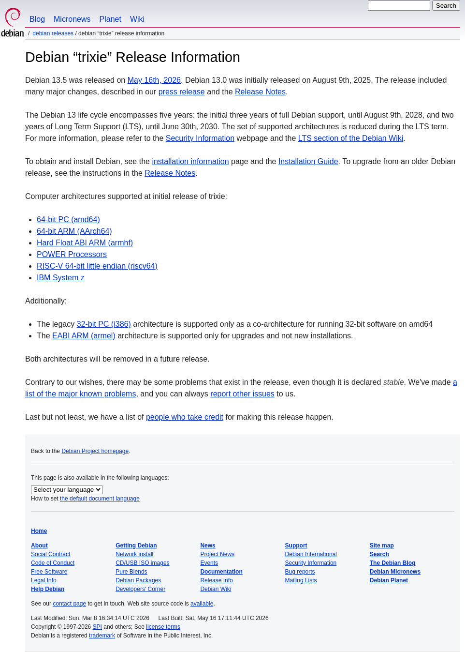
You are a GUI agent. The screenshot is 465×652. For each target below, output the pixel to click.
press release (182, 92)
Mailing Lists (301, 580)
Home (39, 531)
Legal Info (44, 580)
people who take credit (184, 417)
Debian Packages (138, 580)
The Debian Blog (393, 563)
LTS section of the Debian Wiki (351, 138)
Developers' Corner (140, 589)
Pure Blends (131, 571)
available (201, 603)
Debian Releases (52, 33)
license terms (163, 626)
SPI (97, 626)
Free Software (49, 571)
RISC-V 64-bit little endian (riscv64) (97, 266)
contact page (69, 603)
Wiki (137, 19)
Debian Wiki (215, 589)
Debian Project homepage (95, 451)
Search (379, 554)
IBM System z (61, 277)
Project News (217, 554)
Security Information (200, 138)
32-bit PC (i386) (104, 324)
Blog (37, 19)
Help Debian (47, 589)
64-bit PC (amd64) (68, 219)
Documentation (221, 571)
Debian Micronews (395, 571)
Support (296, 545)
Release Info (216, 580)
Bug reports (300, 571)
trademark (102, 635)
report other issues (242, 394)
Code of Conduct (52, 563)
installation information (190, 161)
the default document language (100, 498)
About (39, 545)
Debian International (311, 554)
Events (209, 563)
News (207, 545)
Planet (110, 19)
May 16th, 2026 (154, 80)
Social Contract (50, 554)
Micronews (72, 19)
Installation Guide (308, 161)
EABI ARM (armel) (84, 336)
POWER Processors (72, 254)
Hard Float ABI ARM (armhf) (85, 243)
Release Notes (260, 92)
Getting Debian (136, 545)
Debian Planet (389, 580)
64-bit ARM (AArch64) (74, 231)
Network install (134, 554)
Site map (382, 545)
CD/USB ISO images (142, 563)
